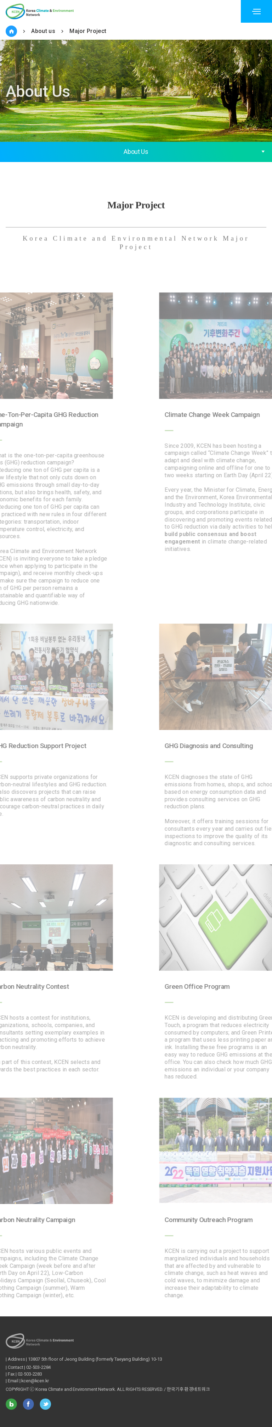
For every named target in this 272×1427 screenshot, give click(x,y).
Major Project (87, 31)
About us (43, 31)
